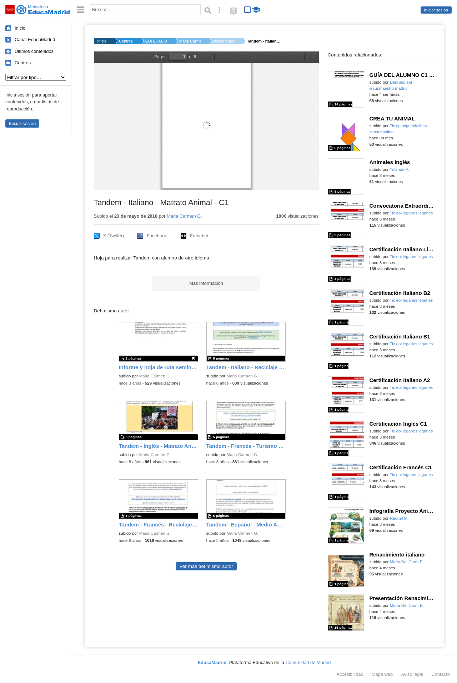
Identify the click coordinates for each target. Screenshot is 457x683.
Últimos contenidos (34, 51)
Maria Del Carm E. (407, 562)
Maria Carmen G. (190, 41)
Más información (206, 283)
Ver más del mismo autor (206, 566)
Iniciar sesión (436, 10)
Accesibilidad (349, 674)
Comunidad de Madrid (308, 662)
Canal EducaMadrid (35, 39)
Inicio (20, 28)
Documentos (224, 41)
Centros (23, 62)
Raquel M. (399, 518)
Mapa (382, 674)
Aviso (412, 674)
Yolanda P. (399, 169)
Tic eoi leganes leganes (411, 213)
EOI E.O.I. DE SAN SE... (156, 41)
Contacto (440, 674)
